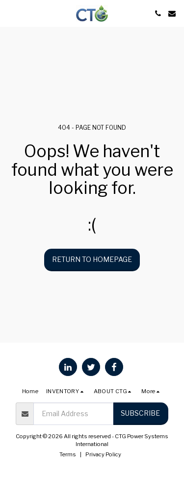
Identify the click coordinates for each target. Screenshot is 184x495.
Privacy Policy (103, 454)
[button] (10, 13)
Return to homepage (92, 259)
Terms (67, 454)
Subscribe (140, 413)
